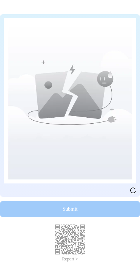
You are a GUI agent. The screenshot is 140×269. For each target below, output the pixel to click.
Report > (70, 259)
